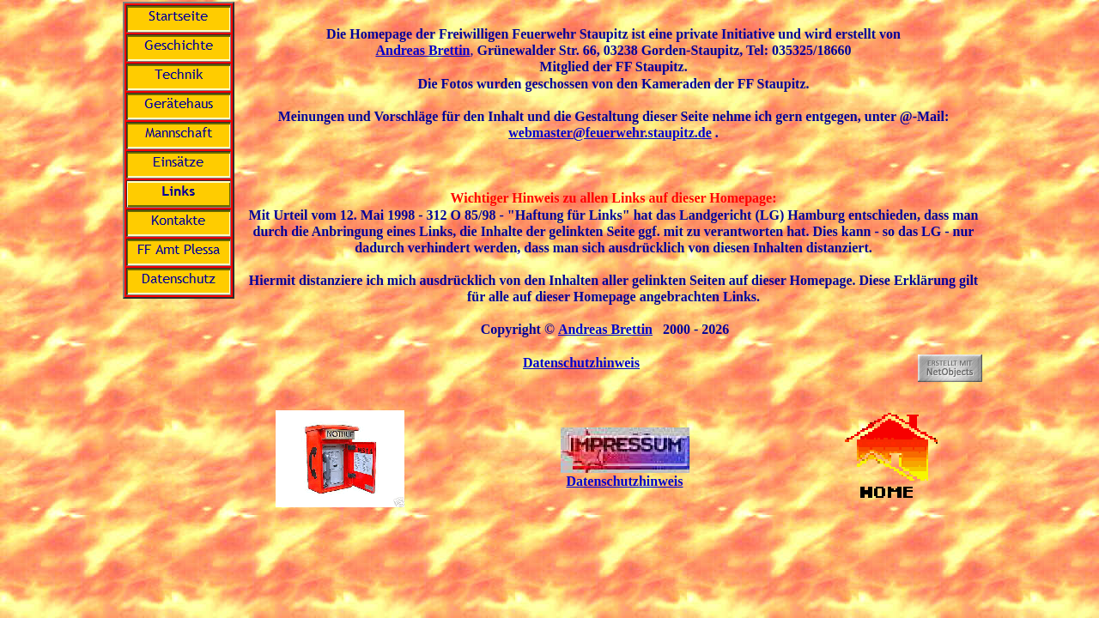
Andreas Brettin (422, 50)
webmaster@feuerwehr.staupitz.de (609, 132)
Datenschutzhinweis (581, 362)
